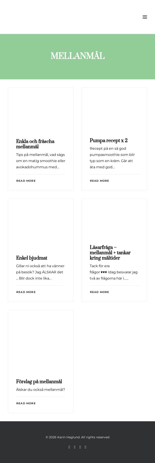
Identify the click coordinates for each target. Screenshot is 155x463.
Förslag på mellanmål (39, 382)
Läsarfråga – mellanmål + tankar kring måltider (110, 253)
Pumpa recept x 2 (108, 141)
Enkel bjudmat (31, 258)
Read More (26, 180)
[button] (145, 17)
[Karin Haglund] (30, 17)
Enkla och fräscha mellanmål (35, 144)
